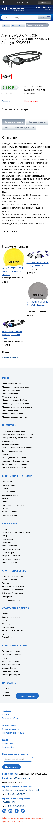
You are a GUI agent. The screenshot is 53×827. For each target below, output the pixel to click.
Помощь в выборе (10, 718)
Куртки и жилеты (9, 627)
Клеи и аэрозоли (9, 515)
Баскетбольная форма (11, 664)
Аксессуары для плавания (35, 25)
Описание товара (14, 122)
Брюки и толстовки (10, 634)
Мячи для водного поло (12, 413)
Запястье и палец (9, 511)
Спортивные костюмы (11, 617)
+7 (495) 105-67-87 (16, 794)
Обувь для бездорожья (12, 593)
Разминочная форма (11, 651)
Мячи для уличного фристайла (15, 403)
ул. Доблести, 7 (9, 801)
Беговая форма (9, 668)
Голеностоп (7, 481)
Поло (4, 620)
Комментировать (10, 357)
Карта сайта (8, 747)
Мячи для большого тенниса (14, 417)
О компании (7, 743)
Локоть (5, 498)
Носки (4, 529)
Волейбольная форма (11, 654)
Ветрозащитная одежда (12, 630)
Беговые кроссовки (10, 580)
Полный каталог (27, 695)
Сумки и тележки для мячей (14, 467)
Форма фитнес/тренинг (12, 674)
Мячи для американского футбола (17, 407)
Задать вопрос (9, 725)
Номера (5, 692)
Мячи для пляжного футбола (14, 400)
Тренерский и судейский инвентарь (17, 437)
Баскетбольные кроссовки (13, 576)
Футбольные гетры (10, 545)
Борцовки (6, 583)
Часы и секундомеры (11, 549)
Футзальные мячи (9, 397)
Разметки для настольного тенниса (17, 447)
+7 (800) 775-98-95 (21, 2)
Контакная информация (13, 732)
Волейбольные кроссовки (13, 586)
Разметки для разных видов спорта (17, 434)
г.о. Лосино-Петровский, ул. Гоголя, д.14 (21, 789)
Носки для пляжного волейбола (16, 532)
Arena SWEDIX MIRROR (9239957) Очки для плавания (12, 334)
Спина (4, 501)
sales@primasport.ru (20, 778)
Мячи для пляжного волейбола (15, 387)
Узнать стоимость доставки (19, 127)
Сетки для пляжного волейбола (16, 457)
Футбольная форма (10, 661)
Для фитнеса (7, 441)
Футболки (6, 624)
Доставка (6, 710)
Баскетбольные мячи (11, 390)
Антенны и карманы (10, 444)
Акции (5, 739)
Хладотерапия (8, 491)
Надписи (5, 688)
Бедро (5, 508)
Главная (5, 25)
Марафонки (7, 596)
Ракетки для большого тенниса (15, 461)
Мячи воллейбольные (11, 383)
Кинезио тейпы (8, 485)
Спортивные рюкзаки (11, 556)
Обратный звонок (10, 729)
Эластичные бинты (10, 495)
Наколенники (7, 539)
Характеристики (37, 122)
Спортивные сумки (10, 562)
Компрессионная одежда (13, 505)
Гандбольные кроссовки (12, 589)
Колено (5, 488)
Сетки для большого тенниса (14, 464)
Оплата (5, 714)
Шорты (5, 613)
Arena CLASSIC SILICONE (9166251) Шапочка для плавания (37, 305)
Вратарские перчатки (11, 559)
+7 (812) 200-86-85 (16, 806)
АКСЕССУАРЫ (16, 25)
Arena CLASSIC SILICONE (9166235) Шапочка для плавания (12, 271)
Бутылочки (6, 542)
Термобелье (7, 637)
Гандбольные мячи (10, 410)
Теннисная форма (10, 671)
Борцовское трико (10, 658)
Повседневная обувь (11, 600)
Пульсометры (8, 552)
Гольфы (5, 535)
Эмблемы (6, 695)
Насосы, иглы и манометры (13, 431)
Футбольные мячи (10, 393)
